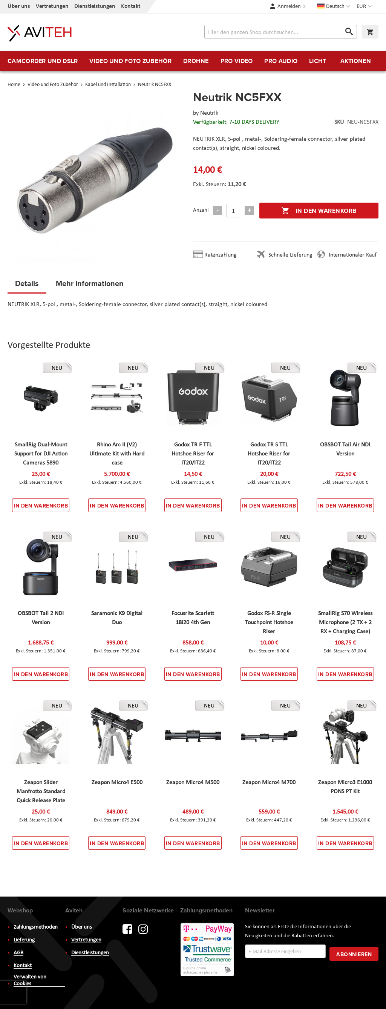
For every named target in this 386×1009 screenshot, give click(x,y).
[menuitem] (42, 61)
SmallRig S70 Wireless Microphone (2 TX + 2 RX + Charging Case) (345, 623)
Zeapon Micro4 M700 (269, 783)
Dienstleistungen (94, 6)
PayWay (207, 950)
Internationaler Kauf (353, 255)
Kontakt (131, 6)
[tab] (27, 286)
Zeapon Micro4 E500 (117, 783)
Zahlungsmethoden (36, 927)
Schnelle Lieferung (290, 255)
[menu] (193, 61)
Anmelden (289, 6)
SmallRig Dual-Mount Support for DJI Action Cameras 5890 (40, 454)
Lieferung (24, 940)
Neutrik (209, 113)
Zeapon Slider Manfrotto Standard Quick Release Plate (41, 792)
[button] (365, 7)
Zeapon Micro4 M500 (192, 783)
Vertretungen (52, 6)
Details (27, 283)
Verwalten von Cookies (30, 980)
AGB (18, 953)
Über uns (19, 6)
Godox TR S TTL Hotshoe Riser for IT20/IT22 (269, 454)
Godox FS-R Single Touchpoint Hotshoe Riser (269, 623)
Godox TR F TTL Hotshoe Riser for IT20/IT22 (193, 454)
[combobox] (280, 31)
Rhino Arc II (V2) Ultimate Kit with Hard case (116, 454)
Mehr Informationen (90, 283)
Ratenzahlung (220, 255)
